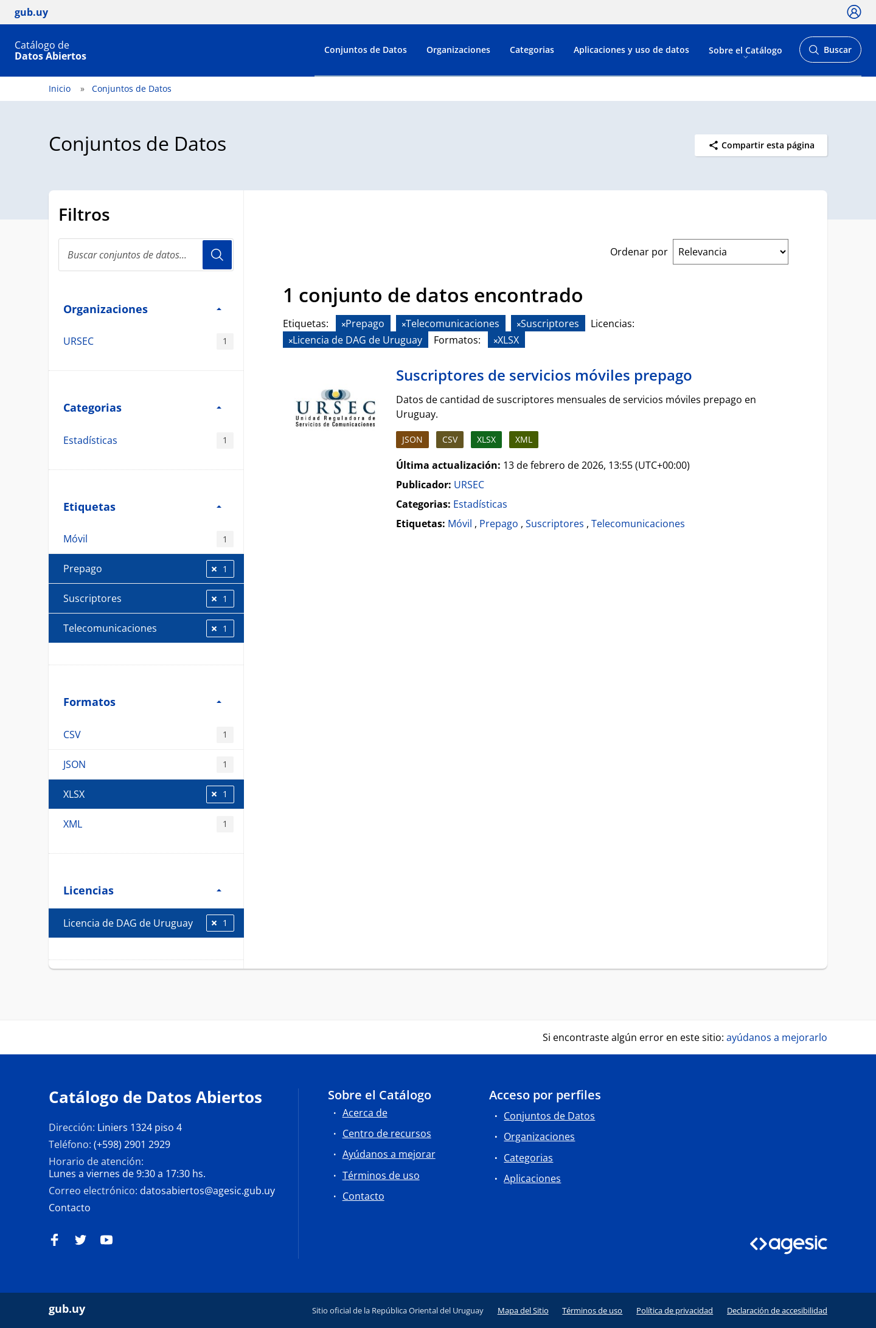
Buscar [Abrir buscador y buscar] (830, 53)
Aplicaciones (532, 1178)
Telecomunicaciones (148, 628)
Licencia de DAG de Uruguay (148, 923)
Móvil (148, 539)
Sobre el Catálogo (745, 49)
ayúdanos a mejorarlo (776, 1037)
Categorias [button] (142, 407)
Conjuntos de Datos (365, 49)
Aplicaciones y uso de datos (631, 49)
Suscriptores (148, 598)
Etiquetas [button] (142, 506)
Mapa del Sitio (523, 1310)
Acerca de (365, 1112)
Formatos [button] (142, 701)
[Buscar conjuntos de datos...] (146, 254)
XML (148, 824)
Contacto (70, 1207)
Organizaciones (458, 49)
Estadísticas (148, 440)
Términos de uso (381, 1175)
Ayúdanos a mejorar (389, 1154)
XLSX (148, 794)
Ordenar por (639, 251)
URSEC (148, 341)
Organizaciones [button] (142, 308)
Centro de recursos (386, 1133)
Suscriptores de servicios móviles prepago (544, 375)
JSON (148, 764)
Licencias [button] (142, 889)
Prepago (148, 569)
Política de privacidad (674, 1310)
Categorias (532, 49)
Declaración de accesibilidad (777, 1310)
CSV (148, 735)
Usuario (217, 254)
